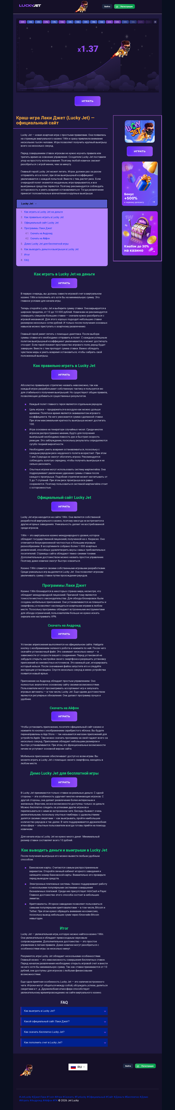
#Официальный (96, 1096)
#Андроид (36, 1100)
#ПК (55, 1100)
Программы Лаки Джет (38, 228)
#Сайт (109, 1096)
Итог (27, 254)
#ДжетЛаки (39, 1096)
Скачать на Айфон (40, 238)
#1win (50, 1096)
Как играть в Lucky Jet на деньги (43, 211)
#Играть (24, 1100)
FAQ (26, 260)
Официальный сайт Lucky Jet (41, 222)
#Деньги (119, 1096)
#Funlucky (80, 1096)
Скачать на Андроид (41, 233)
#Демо (144, 1096)
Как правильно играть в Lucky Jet (44, 217)
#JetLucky (25, 1096)
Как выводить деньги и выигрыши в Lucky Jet (51, 249)
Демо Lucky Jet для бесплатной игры (46, 243)
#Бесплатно (132, 1096)
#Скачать (68, 1096)
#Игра (58, 1096)
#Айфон (47, 1100)
